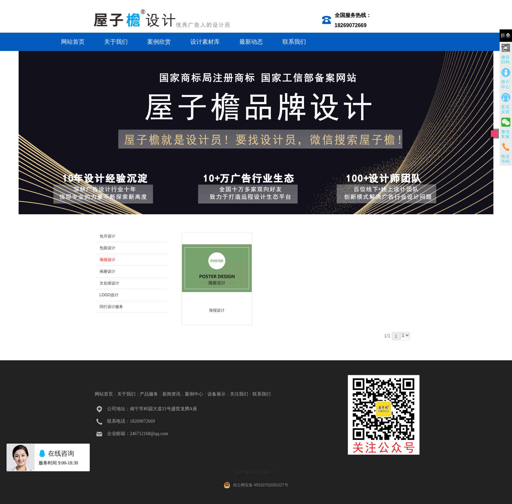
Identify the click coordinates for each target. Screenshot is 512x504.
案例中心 (194, 394)
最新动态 (251, 42)
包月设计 (107, 236)
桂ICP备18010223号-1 (254, 472)
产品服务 (149, 394)
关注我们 (239, 394)
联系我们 (294, 42)
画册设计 (107, 271)
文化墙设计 (109, 283)
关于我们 (116, 42)
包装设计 (107, 248)
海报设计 (107, 259)
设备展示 (216, 394)
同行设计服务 (111, 306)
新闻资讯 (171, 394)
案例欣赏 (159, 42)
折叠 (506, 35)
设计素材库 (205, 42)
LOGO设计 (109, 295)
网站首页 (73, 42)
